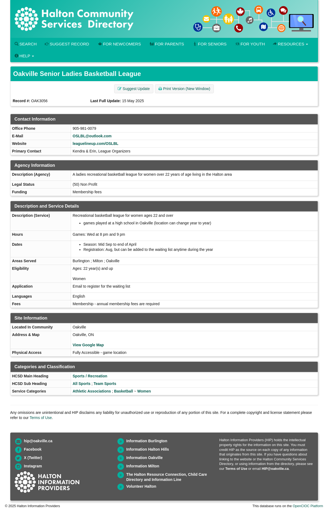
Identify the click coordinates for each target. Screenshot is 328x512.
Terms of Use (41, 417)
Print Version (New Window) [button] (184, 89)
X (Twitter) (33, 458)
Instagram (33, 466)
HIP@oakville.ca (275, 469)
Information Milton (142, 466)
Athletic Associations (92, 391)
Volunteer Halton (141, 486)
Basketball (123, 391)
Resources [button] (290, 44)
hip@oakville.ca (38, 441)
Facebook (33, 449)
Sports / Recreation (90, 376)
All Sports (81, 383)
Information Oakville (144, 458)
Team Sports (105, 383)
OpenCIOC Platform (308, 506)
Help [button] (24, 56)
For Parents (166, 44)
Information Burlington (146, 441)
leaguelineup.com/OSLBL (96, 143)
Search (26, 44)
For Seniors (209, 44)
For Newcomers (119, 44)
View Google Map (88, 345)
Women (144, 391)
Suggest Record (67, 44)
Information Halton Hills (147, 449)
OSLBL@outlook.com (92, 136)
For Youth (250, 44)
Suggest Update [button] (134, 89)
